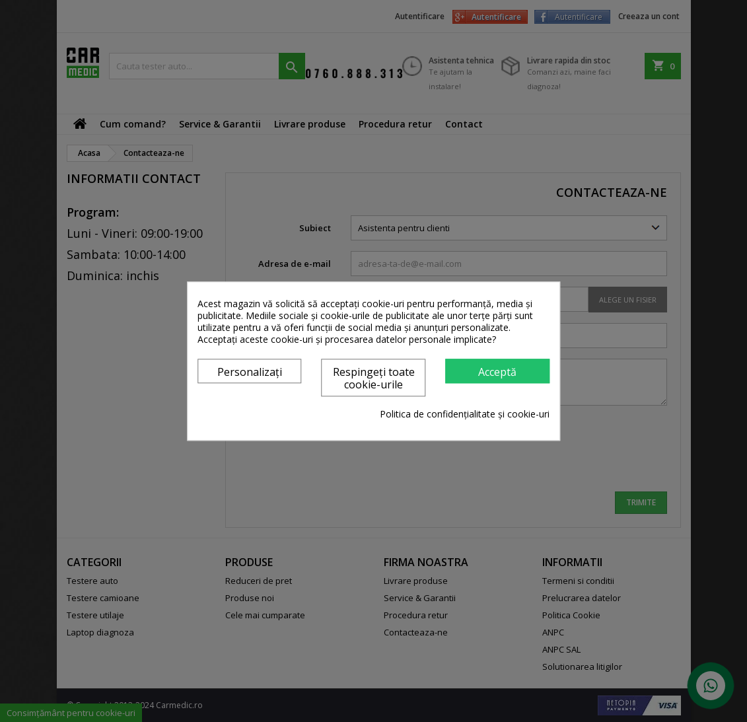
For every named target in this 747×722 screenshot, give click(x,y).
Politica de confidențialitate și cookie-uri (465, 414)
